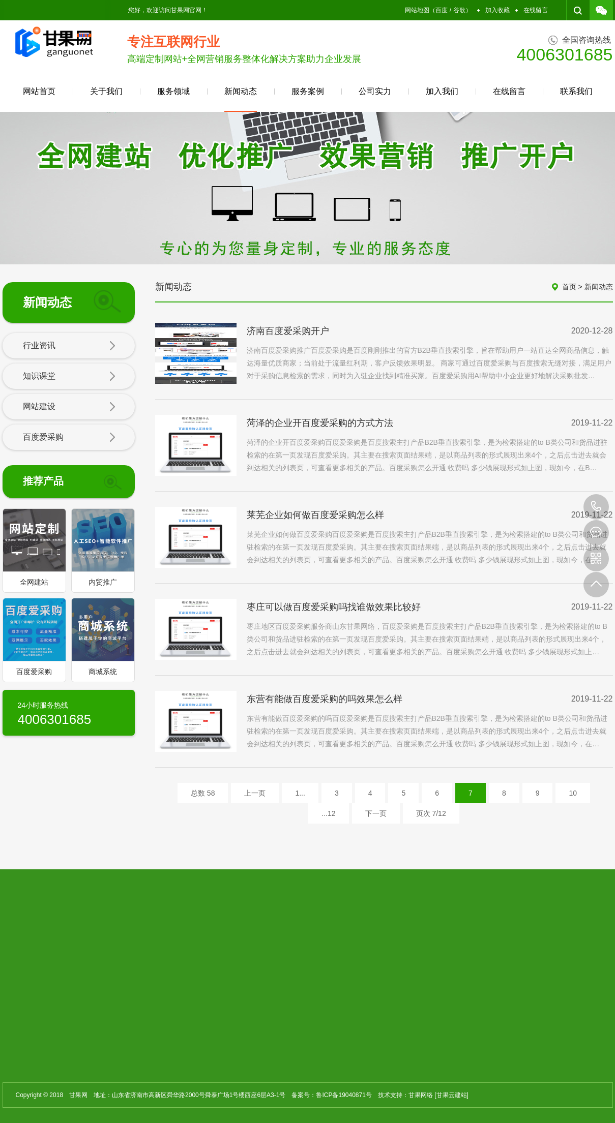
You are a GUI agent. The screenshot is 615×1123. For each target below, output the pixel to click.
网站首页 (39, 91)
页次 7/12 (431, 813)
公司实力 (375, 91)
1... (300, 793)
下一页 (376, 813)
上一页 (255, 793)
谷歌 (459, 10)
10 (573, 793)
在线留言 (535, 10)
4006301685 (596, 507)
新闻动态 (240, 99)
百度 (441, 10)
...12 (328, 813)
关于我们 (106, 91)
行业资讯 (69, 346)
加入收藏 (497, 10)
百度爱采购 (69, 438)
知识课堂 (69, 377)
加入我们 (442, 91)
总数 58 (203, 793)
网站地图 (417, 10)
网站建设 (69, 407)
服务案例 (307, 91)
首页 (569, 287)
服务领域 (173, 91)
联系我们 (576, 91)
